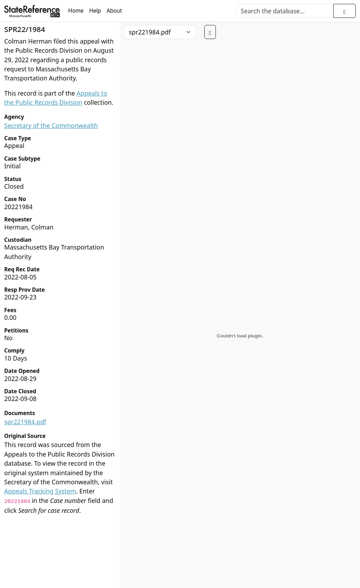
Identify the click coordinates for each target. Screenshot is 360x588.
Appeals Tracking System (40, 491)
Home (76, 10)
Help (95, 10)
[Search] (285, 11)
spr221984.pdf (25, 422)
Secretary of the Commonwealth (51, 125)
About (114, 10)
